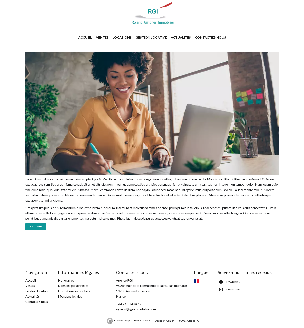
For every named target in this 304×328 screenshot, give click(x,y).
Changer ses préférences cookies (132, 320)
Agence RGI (124, 280)
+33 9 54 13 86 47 (128, 304)
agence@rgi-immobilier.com (136, 309)
